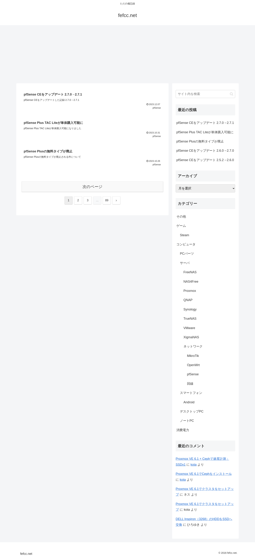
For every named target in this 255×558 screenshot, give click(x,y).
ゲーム (181, 226)
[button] (231, 94)
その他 (181, 216)
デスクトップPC (191, 411)
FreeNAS (190, 272)
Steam (184, 235)
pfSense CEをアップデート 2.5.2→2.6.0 (205, 160)
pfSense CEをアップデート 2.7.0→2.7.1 (205, 123)
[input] (205, 94)
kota (194, 464)
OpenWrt (193, 365)
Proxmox (189, 291)
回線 (190, 383)
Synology (190, 309)
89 (106, 200)
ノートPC (187, 420)
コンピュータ (186, 244)
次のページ (93, 186)
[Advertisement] (127, 54)
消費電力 (182, 430)
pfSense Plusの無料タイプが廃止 (200, 141)
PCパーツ (187, 253)
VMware (189, 328)
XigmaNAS (191, 337)
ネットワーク (193, 346)
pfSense (193, 374)
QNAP (187, 300)
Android (188, 402)
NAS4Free (190, 281)
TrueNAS (189, 318)
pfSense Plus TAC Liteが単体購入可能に (205, 132)
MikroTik (193, 356)
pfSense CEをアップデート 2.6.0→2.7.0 (205, 150)
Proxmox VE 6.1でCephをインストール (204, 474)
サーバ (184, 263)
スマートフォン (191, 393)
